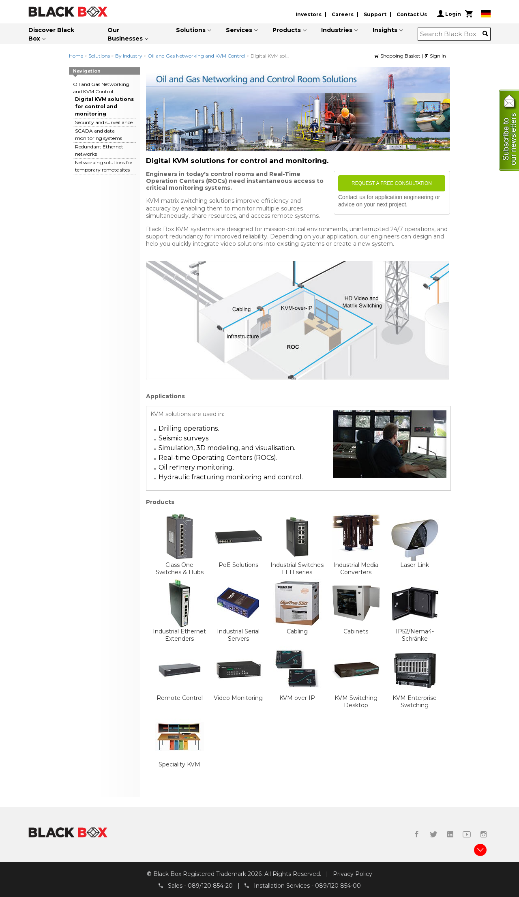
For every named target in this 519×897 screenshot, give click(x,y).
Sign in (435, 56)
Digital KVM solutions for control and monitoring (104, 106)
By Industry (128, 56)
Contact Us (412, 14)
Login (449, 14)
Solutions (191, 30)
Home (76, 56)
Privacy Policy (352, 874)
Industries (336, 30)
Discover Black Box (51, 34)
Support (375, 14)
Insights (385, 30)
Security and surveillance (104, 122)
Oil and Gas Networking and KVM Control (196, 56)
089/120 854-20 (210, 885)
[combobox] (451, 34)
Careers (343, 14)
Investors (309, 14)
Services (239, 30)
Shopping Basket (398, 56)
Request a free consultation (392, 183)
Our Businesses (125, 34)
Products (286, 30)
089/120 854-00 (338, 885)
